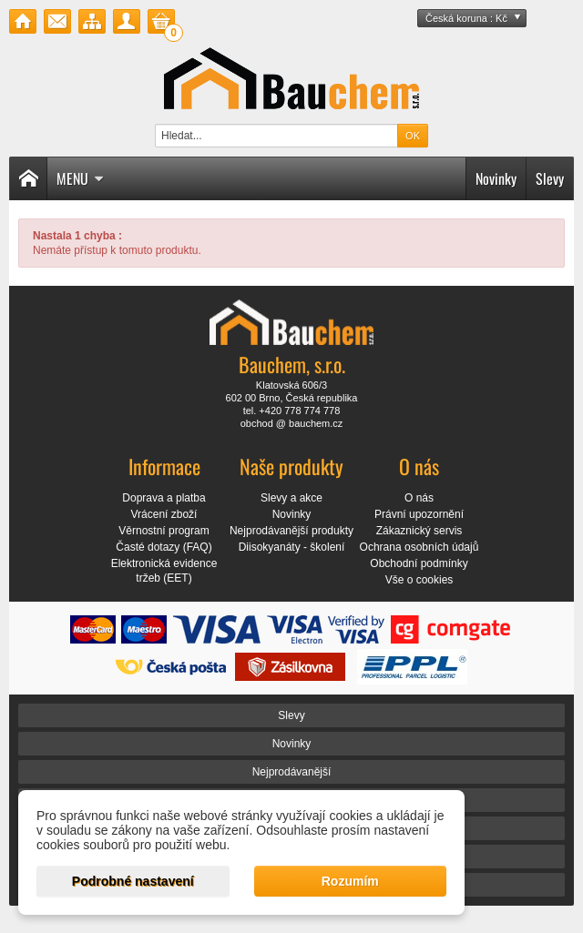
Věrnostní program (163, 530)
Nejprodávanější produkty (291, 530)
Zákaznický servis (419, 530)
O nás (419, 498)
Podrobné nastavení (133, 881)
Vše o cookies (419, 579)
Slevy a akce (291, 498)
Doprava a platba (163, 498)
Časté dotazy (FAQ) (163, 547)
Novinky (496, 178)
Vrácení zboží (164, 514)
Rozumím (350, 881)
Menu (80, 178)
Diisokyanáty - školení (292, 547)
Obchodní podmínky (418, 563)
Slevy (550, 178)
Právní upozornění (419, 514)
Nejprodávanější (292, 772)
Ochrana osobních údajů (419, 547)
